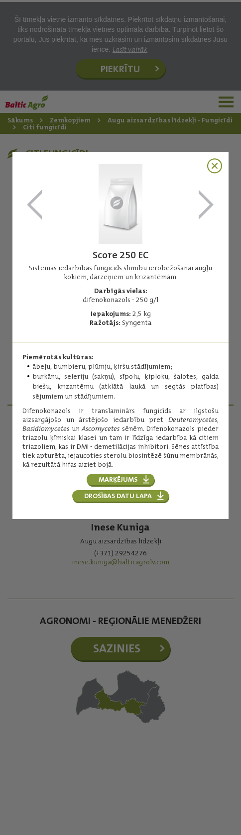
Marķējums (118, 479)
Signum (206, 205)
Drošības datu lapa (118, 495)
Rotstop (34, 205)
